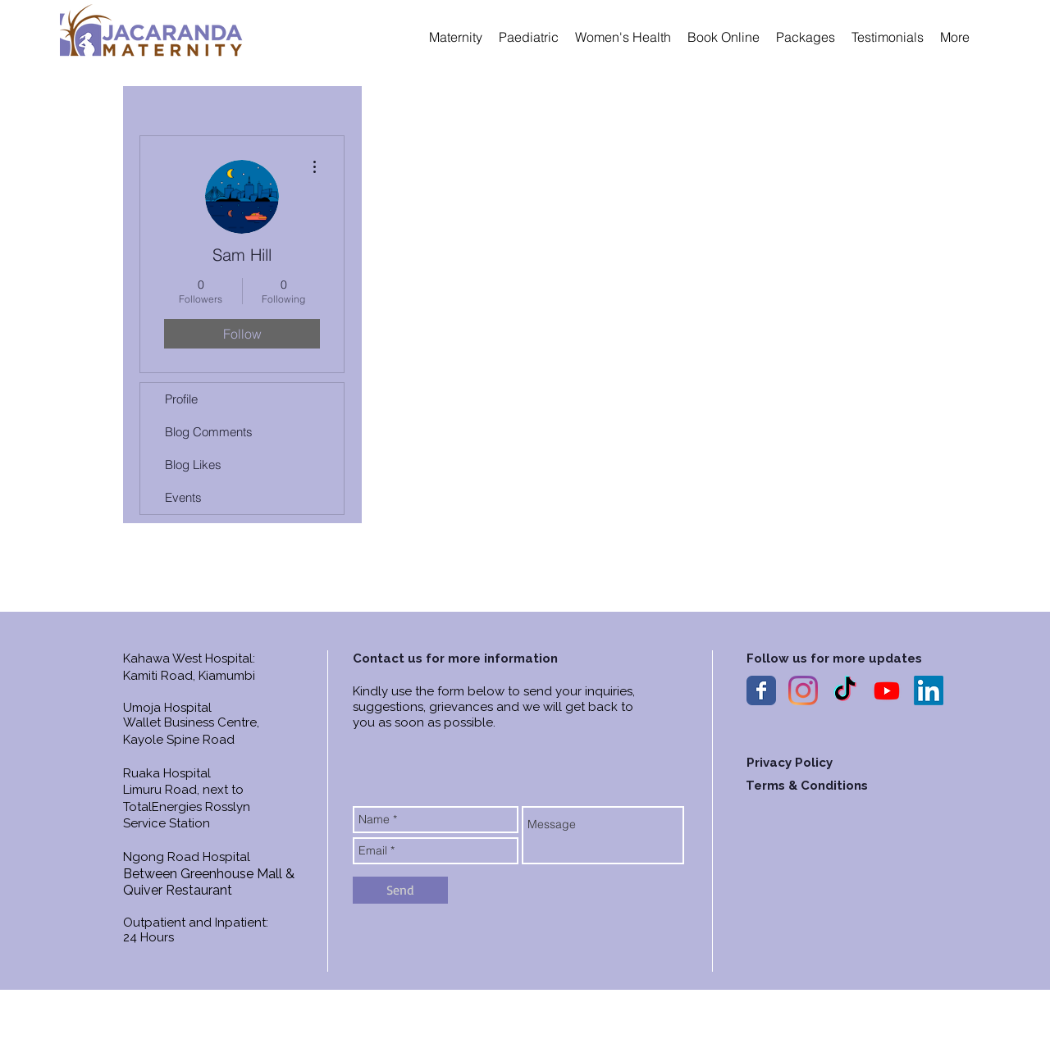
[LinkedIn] (928, 690)
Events (183, 497)
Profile (181, 399)
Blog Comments (209, 432)
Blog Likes (193, 464)
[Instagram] (803, 690)
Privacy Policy (789, 762)
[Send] (400, 890)
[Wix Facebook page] (761, 690)
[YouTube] (887, 690)
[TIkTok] (845, 690)
